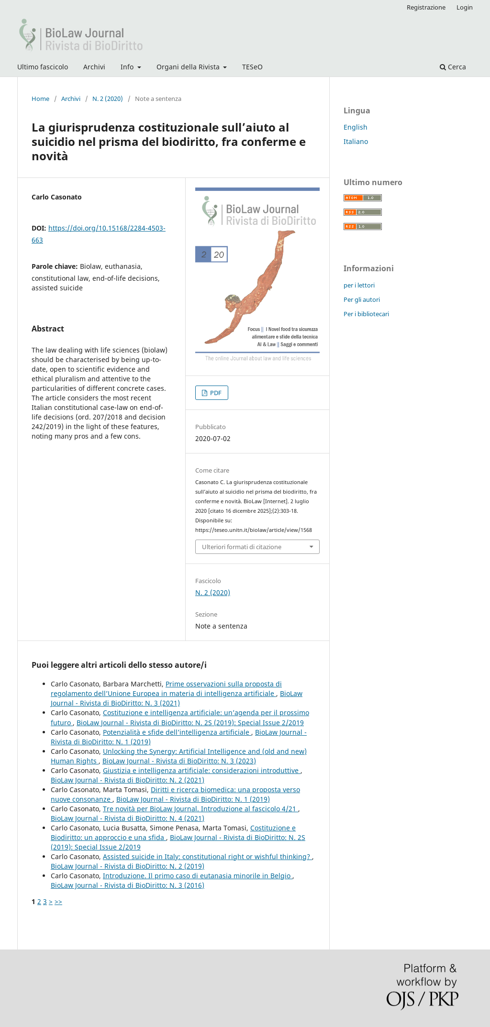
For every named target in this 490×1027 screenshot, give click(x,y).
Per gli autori (362, 299)
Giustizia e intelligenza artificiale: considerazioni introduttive (202, 770)
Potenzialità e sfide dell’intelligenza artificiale (177, 732)
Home (40, 98)
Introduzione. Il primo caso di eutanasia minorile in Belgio (197, 875)
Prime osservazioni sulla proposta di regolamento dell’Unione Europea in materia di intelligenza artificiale (166, 688)
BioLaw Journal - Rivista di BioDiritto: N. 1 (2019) (193, 799)
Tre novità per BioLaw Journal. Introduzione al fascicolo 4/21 (200, 808)
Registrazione (426, 7)
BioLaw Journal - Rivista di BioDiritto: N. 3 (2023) (179, 760)
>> (58, 901)
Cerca (453, 66)
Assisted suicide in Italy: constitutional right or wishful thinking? (207, 856)
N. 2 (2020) (107, 98)
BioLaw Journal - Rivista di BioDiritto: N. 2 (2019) (127, 866)
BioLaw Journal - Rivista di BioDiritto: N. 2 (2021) (127, 779)
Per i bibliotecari (366, 313)
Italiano (356, 141)
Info (128, 66)
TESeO (252, 66)
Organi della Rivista (189, 66)
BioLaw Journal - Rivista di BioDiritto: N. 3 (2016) (127, 885)
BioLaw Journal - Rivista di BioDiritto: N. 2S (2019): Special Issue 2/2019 (190, 722)
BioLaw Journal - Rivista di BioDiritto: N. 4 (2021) (127, 818)
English (356, 127)
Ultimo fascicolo (42, 66)
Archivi (94, 66)
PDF (215, 392)
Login (465, 7)
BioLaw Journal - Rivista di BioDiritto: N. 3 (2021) (176, 698)
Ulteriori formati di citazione (241, 546)
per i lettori (359, 285)
